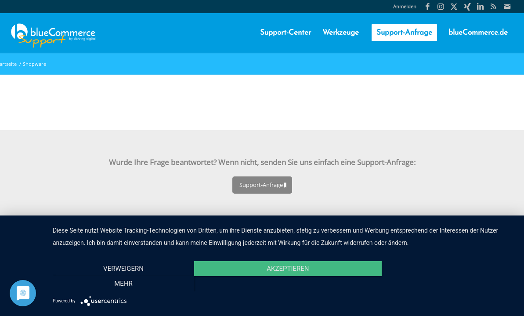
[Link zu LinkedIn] (480, 6)
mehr (446, 283)
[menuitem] (402, 6)
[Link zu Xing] (467, 6)
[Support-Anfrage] (262, 185)
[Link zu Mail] (506, 6)
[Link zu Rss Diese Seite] (493, 6)
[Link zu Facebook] (427, 6)
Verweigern (122, 283)
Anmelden (404, 6)
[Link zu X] (454, 6)
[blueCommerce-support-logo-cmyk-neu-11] (53, 33)
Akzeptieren (284, 283)
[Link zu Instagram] (440, 6)
